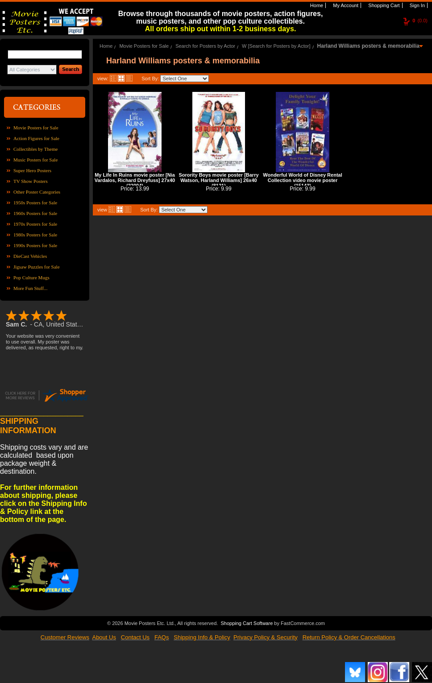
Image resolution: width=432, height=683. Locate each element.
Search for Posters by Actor (205, 46)
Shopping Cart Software (246, 623)
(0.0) (420, 20)
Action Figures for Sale (36, 138)
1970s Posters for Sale (35, 224)
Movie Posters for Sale (35, 127)
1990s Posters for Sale (35, 245)
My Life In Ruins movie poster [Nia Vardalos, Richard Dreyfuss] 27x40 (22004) (135, 180)
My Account (345, 5)
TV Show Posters (30, 181)
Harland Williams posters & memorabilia (368, 46)
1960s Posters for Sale (35, 213)
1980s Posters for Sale (35, 234)
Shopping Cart (383, 5)
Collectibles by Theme (35, 149)
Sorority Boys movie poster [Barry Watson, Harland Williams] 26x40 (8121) (218, 180)
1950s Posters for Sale (35, 202)
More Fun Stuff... (30, 288)
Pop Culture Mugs (31, 277)
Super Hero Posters (32, 170)
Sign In (416, 5)
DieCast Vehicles (30, 256)
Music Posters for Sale (35, 159)
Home (316, 5)
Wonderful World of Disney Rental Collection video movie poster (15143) (302, 180)
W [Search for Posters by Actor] (276, 46)
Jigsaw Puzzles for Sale (36, 266)
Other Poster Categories (36, 192)
